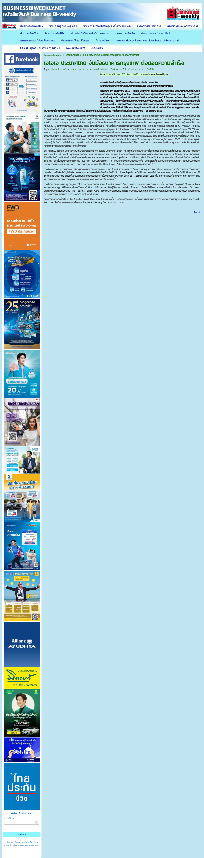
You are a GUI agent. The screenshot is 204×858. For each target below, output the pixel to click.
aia (72, 69)
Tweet (197, 212)
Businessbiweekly (53, 55)
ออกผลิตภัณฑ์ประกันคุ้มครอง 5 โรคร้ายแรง (115, 69)
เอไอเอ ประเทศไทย (59, 69)
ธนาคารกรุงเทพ (83, 69)
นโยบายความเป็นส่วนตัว (22, 846)
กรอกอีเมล (9, 818)
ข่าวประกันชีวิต (73, 55)
